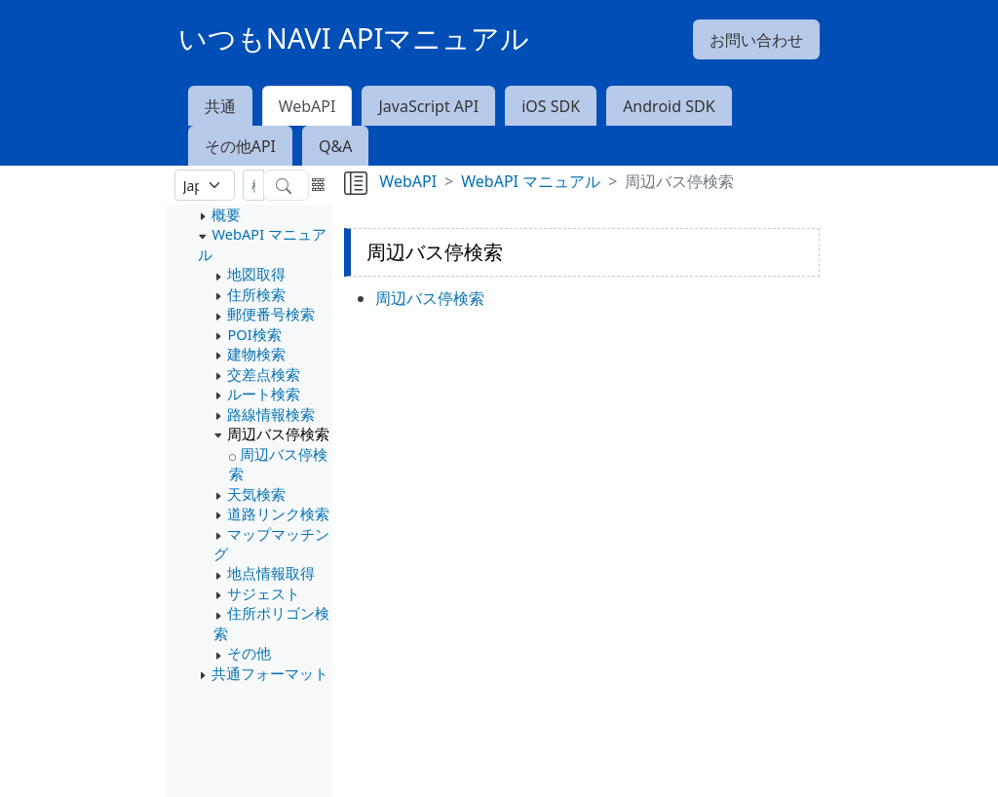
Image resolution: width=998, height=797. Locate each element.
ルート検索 (263, 393)
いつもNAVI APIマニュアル (354, 38)
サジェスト (263, 593)
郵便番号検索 (271, 313)
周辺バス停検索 (278, 433)
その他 (249, 653)
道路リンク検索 (278, 513)
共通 (220, 106)
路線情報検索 (271, 414)
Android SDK (668, 106)
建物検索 (256, 353)
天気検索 (256, 494)
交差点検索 (263, 374)
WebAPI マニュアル (530, 181)
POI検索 (254, 334)
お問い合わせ (756, 40)
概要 (226, 214)
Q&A (335, 146)
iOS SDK (550, 106)
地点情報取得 (271, 573)
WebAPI (307, 106)
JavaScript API (428, 106)
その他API (240, 146)
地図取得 (256, 274)
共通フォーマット (269, 673)
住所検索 (256, 294)
